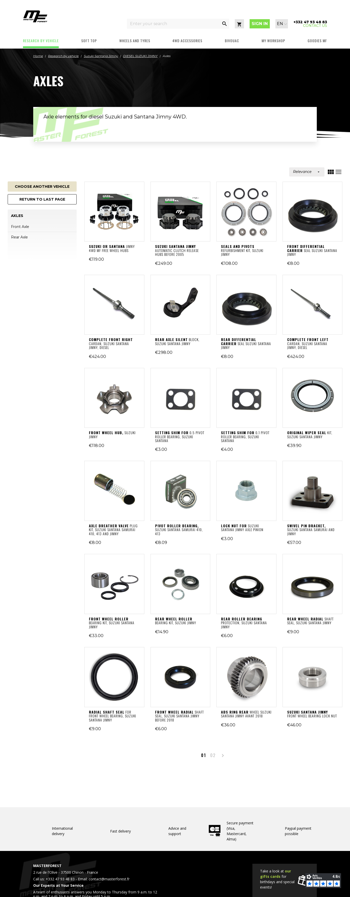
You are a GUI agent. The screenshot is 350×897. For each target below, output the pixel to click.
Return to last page (42, 199)
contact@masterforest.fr (109, 879)
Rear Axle (19, 237)
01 (203, 755)
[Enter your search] (173, 24)
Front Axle (20, 226)
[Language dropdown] (282, 24)
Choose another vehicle (42, 186)
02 (213, 755)
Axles (17, 216)
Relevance (307, 171)
